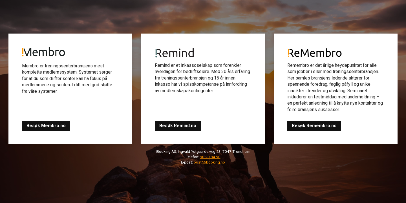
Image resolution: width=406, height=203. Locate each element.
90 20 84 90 (210, 157)
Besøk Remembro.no (314, 125)
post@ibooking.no (209, 162)
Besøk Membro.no (46, 125)
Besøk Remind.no (177, 125)
